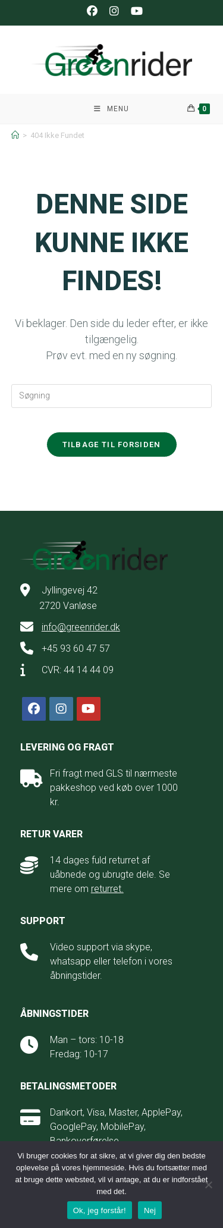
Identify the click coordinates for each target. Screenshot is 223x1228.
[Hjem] (15, 135)
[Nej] (208, 1185)
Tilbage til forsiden (111, 444)
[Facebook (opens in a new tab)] (92, 11)
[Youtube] (88, 709)
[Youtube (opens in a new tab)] (134, 11)
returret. (107, 888)
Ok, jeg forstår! (99, 1210)
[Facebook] (34, 709)
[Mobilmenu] (111, 109)
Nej (150, 1210)
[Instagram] (61, 709)
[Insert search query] (111, 396)
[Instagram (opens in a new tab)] (114, 11)
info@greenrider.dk (81, 627)
